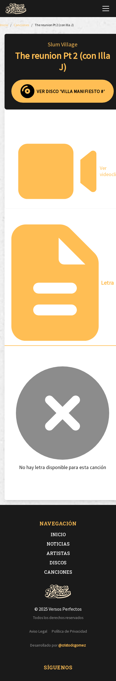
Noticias (58, 544)
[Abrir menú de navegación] (105, 8)
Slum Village (62, 44)
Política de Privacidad (69, 631)
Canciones (58, 572)
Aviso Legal (38, 631)
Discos (58, 563)
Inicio (58, 534)
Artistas (58, 553)
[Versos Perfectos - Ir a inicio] (16, 8)
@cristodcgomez (72, 645)
